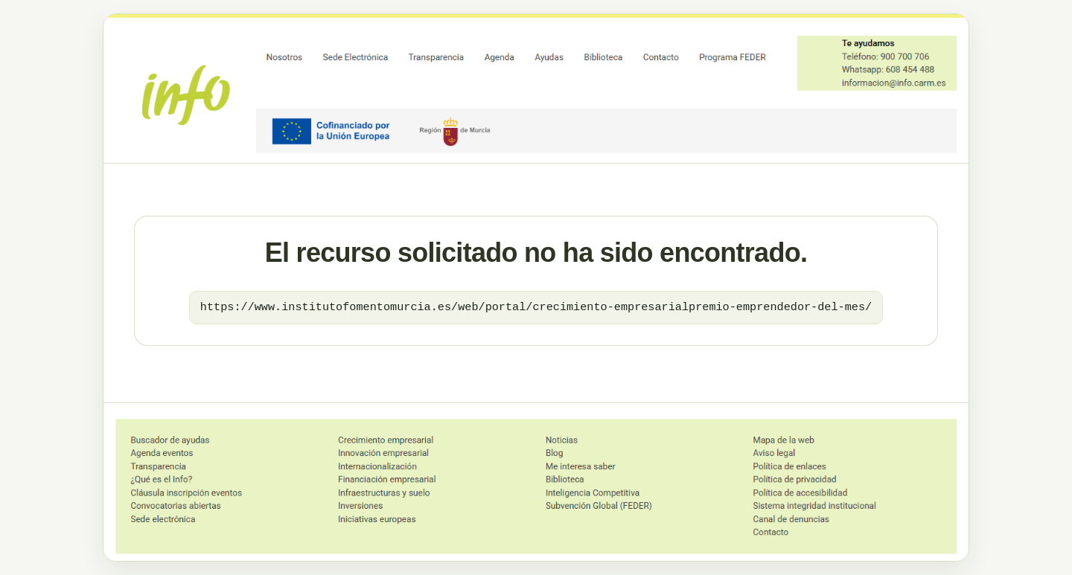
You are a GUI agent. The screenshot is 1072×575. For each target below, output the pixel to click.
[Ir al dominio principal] (536, 88)
